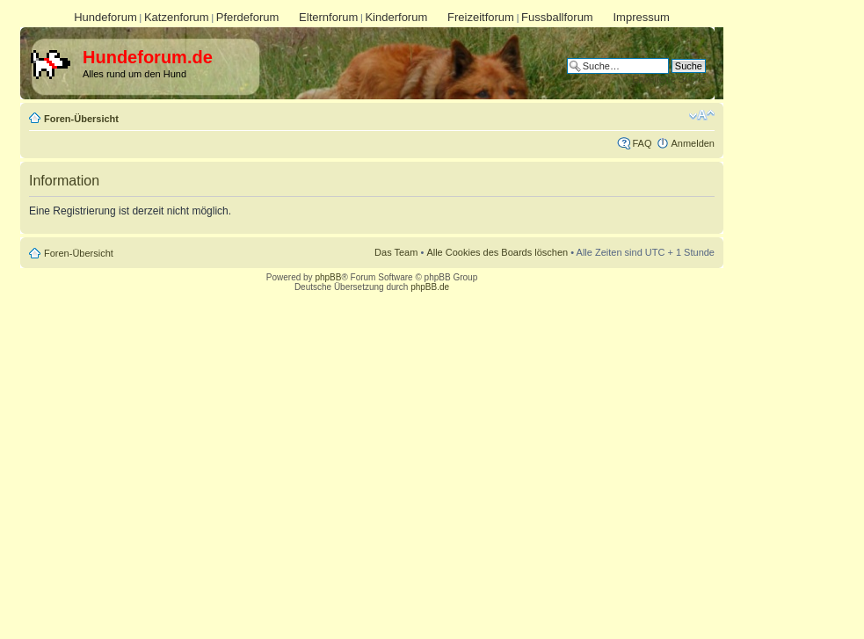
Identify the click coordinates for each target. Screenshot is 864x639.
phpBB (328, 277)
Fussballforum (557, 17)
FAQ (641, 143)
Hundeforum (105, 17)
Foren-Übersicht (81, 118)
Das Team (395, 252)
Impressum (641, 17)
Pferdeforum (248, 17)
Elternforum (328, 17)
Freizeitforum (480, 17)
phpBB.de (429, 287)
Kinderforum (396, 17)
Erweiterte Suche (669, 79)
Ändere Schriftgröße (702, 115)
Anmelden (693, 143)
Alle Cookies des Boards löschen (497, 252)
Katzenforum (176, 17)
